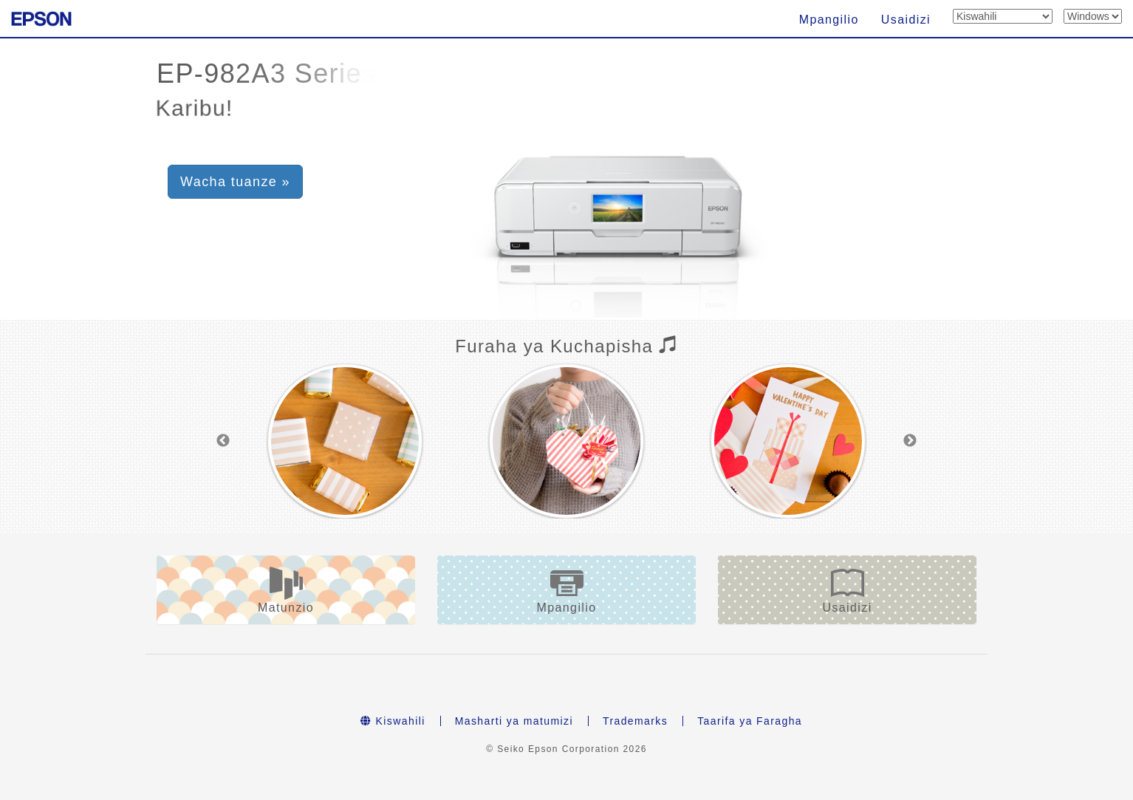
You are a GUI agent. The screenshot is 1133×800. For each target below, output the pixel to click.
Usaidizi (906, 19)
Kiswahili (392, 721)
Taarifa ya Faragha (749, 721)
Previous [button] (223, 441)
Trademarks (635, 721)
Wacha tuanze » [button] (235, 181)
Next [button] (910, 441)
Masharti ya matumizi (514, 721)
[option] (345, 441)
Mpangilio (829, 19)
